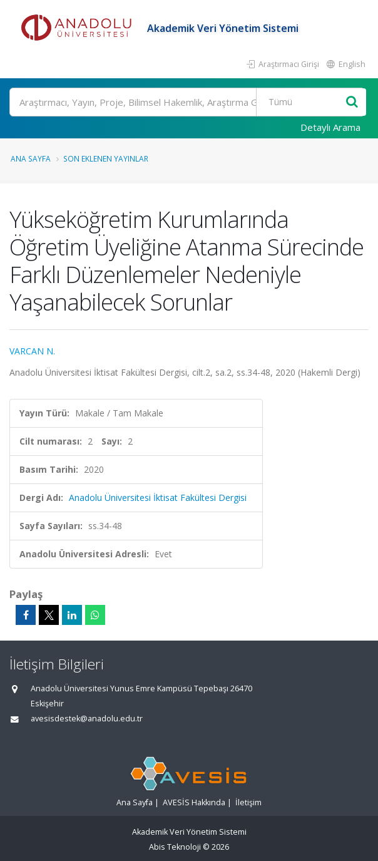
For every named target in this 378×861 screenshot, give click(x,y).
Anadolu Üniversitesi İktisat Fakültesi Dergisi (158, 497)
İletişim (248, 802)
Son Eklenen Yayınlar (105, 158)
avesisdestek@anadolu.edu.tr (87, 718)
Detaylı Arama (330, 127)
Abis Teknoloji (175, 847)
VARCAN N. (32, 351)
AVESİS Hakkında (194, 802)
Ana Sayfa (31, 158)
